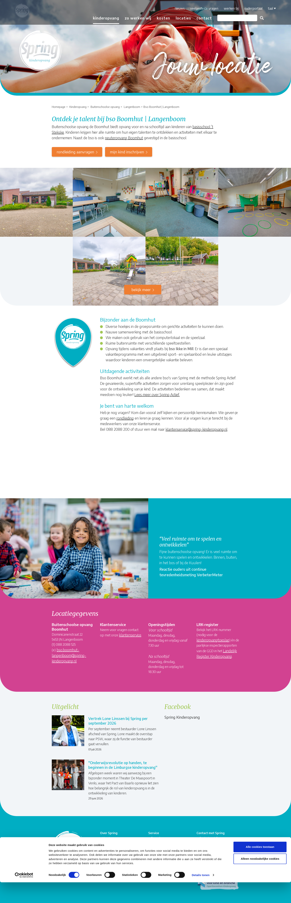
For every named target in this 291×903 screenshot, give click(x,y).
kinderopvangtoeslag (213, 640)
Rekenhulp (206, 839)
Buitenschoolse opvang (105, 106)
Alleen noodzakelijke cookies (260, 879)
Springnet (109, 853)
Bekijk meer (141, 289)
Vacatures (109, 835)
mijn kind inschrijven (127, 151)
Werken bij (228, 8)
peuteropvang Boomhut (124, 137)
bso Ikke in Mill (181, 348)
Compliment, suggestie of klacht (167, 841)
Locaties (181, 18)
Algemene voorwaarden (166, 848)
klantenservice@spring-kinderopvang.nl (196, 429)
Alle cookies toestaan (260, 867)
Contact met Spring (211, 835)
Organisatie (110, 839)
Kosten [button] (161, 18)
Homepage (58, 106)
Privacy (155, 858)
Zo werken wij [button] (135, 18)
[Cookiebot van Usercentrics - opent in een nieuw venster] (24, 896)
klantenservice (130, 635)
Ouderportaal (251, 8)
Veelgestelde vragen (202, 8)
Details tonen (200, 895)
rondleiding (125, 418)
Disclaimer (157, 853)
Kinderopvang (77, 106)
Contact (201, 18)
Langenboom (132, 106)
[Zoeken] (235, 18)
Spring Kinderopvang (182, 717)
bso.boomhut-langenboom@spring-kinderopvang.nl (69, 655)
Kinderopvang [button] (104, 18)
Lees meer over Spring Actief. (157, 394)
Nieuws (177, 8)
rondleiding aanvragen (75, 151)
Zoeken (259, 18)
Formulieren (158, 835)
